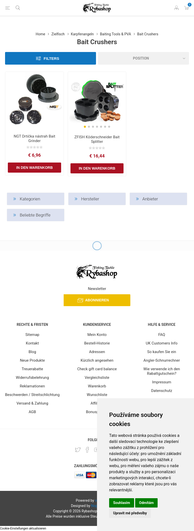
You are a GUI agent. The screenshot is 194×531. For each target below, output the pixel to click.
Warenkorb (97, 386)
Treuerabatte (32, 369)
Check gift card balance (97, 369)
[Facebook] (87, 450)
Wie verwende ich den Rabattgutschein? (161, 371)
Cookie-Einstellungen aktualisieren (23, 528)
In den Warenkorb (34, 168)
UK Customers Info (162, 343)
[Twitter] (78, 450)
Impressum (161, 382)
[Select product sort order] (143, 58)
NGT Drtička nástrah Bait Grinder (34, 138)
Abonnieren (97, 300)
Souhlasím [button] (121, 503)
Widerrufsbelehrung (32, 377)
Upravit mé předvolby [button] (130, 513)
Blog (32, 352)
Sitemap (32, 334)
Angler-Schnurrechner (161, 360)
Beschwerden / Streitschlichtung (32, 394)
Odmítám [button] (146, 503)
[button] (85, 127)
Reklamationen (32, 386)
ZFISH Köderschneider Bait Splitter (96, 139)
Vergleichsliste (97, 377)
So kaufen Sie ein (161, 352)
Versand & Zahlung (32, 403)
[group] (97, 101)
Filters (51, 58)
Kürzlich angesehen (97, 360)
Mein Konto (97, 334)
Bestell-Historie (97, 343)
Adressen (97, 352)
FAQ (161, 334)
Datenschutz (161, 390)
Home (40, 34)
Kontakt (32, 343)
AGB (32, 412)
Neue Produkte (32, 360)
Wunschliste (97, 394)
